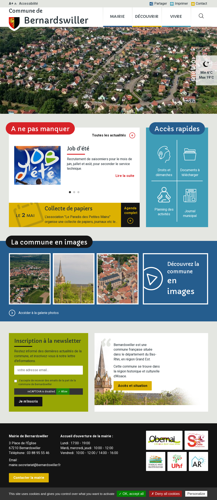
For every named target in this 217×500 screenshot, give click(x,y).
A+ (11, 3)
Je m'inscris (28, 401)
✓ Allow (62, 391)
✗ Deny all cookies (165, 494)
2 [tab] (74, 192)
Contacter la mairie (28, 477)
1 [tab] (70, 192)
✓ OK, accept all (131, 494)
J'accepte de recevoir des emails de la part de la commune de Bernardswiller (45, 382)
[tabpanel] (74, 165)
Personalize (196, 494)
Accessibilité (28, 3)
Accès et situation (132, 385)
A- (15, 4)
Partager (158, 3)
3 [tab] (78, 192)
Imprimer (179, 3)
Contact (199, 3)
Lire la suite (124, 176)
